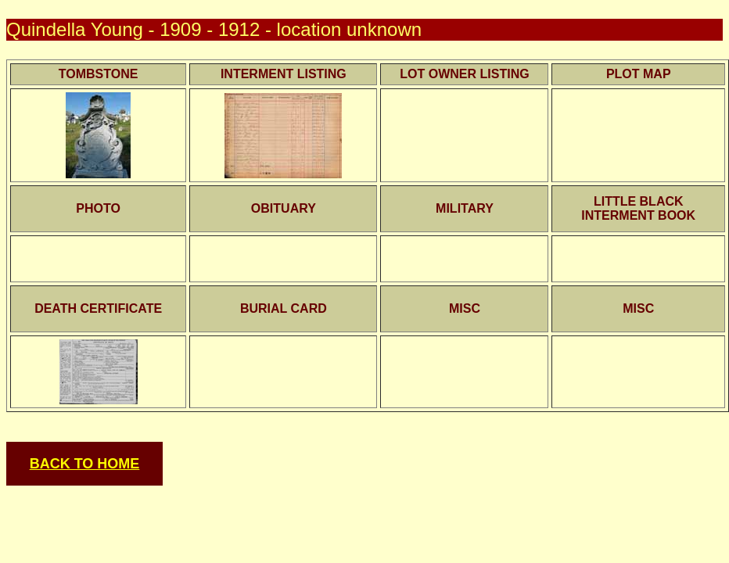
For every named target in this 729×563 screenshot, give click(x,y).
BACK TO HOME (85, 464)
